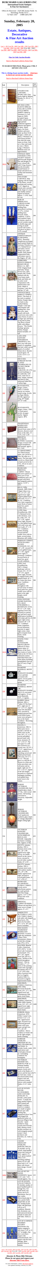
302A (4, 164)
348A (4, 1175)
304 (3, 215)
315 (3, 497)
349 (3, 1200)
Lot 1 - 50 (4, 46)
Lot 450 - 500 (26, 50)
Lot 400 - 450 (15, 50)
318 (3, 580)
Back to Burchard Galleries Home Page (19, 61)
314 (3, 476)
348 (3, 1155)
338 (3, 905)
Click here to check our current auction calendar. (21, 74)
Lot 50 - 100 (13, 46)
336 (3, 872)
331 (3, 753)
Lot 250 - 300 (18, 48)
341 (3, 963)
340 (3, 935)
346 (3, 1073)
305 (3, 275)
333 (3, 815)
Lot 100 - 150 (22, 46)
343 (3, 1004)
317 (3, 551)
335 (3, 853)
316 (3, 524)
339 (3, 919)
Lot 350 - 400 (5, 50)
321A (4, 652)
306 (3, 346)
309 (3, 412)
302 (3, 128)
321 (3, 618)
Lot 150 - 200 (32, 46)
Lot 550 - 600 (21, 52)
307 (3, 371)
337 (3, 890)
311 (3, 443)
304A (4, 246)
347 (3, 1113)
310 (3, 429)
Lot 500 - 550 (19, 1253)
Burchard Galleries (28, 1263)
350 (3, 1233)
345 (3, 1048)
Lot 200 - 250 (8, 48)
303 (3, 187)
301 (3, 95)
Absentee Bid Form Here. (19, 1260)
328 (3, 691)
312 (3, 458)
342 (3, 990)
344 (3, 1024)
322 (3, 675)
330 (3, 711)
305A (4, 313)
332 (3, 792)
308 (3, 393)
